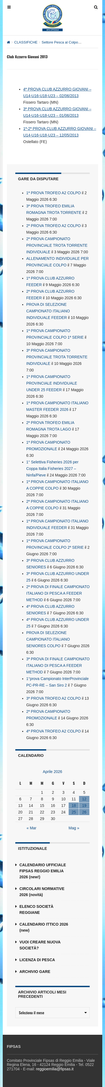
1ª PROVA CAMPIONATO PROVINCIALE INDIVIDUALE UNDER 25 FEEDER (51, 383)
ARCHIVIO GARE (34, 971)
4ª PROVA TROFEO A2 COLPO (53, 731)
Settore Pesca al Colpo (60, 42)
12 (84, 799)
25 (74, 812)
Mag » (74, 828)
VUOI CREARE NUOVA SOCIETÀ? (39, 945)
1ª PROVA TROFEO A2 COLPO (53, 193)
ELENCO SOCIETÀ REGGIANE (36, 909)
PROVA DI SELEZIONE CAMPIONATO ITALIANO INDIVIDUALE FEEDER (48, 311)
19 (84, 805)
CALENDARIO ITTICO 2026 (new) (43, 927)
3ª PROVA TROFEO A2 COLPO (53, 698)
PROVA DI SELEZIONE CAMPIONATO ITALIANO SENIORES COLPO (48, 639)
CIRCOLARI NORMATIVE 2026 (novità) (42, 892)
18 (74, 805)
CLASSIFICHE (25, 42)
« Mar (31, 828)
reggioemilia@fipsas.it (55, 1069)
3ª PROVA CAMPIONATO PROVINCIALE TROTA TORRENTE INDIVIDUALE (57, 357)
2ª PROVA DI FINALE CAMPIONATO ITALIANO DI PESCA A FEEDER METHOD (58, 593)
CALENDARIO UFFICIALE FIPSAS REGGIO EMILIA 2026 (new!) (42, 871)
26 (84, 812)
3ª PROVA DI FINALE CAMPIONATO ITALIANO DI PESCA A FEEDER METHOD (58, 665)
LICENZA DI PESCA (37, 960)
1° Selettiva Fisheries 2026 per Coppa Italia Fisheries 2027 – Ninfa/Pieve (52, 468)
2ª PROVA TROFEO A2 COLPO (53, 225)
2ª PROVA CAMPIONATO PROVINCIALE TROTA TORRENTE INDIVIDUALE (57, 245)
